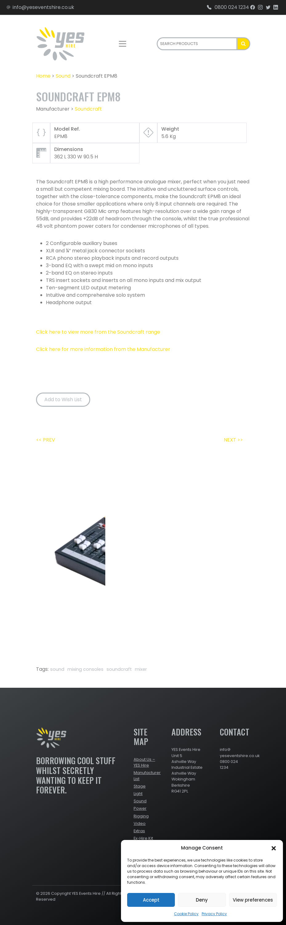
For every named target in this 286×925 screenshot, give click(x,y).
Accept (151, 900)
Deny (202, 900)
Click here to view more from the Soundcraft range (98, 332)
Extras (139, 830)
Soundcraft (88, 108)
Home (43, 75)
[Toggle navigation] (122, 44)
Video (140, 823)
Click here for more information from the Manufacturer (103, 349)
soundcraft (119, 669)
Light (138, 793)
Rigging (141, 816)
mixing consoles (85, 669)
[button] (274, 848)
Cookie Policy (186, 913)
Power (140, 808)
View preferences (253, 900)
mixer (141, 669)
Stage (140, 786)
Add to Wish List (63, 399)
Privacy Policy (214, 913)
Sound (63, 75)
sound (57, 669)
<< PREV (45, 439)
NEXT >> (233, 439)
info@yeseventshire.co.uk (40, 7)
